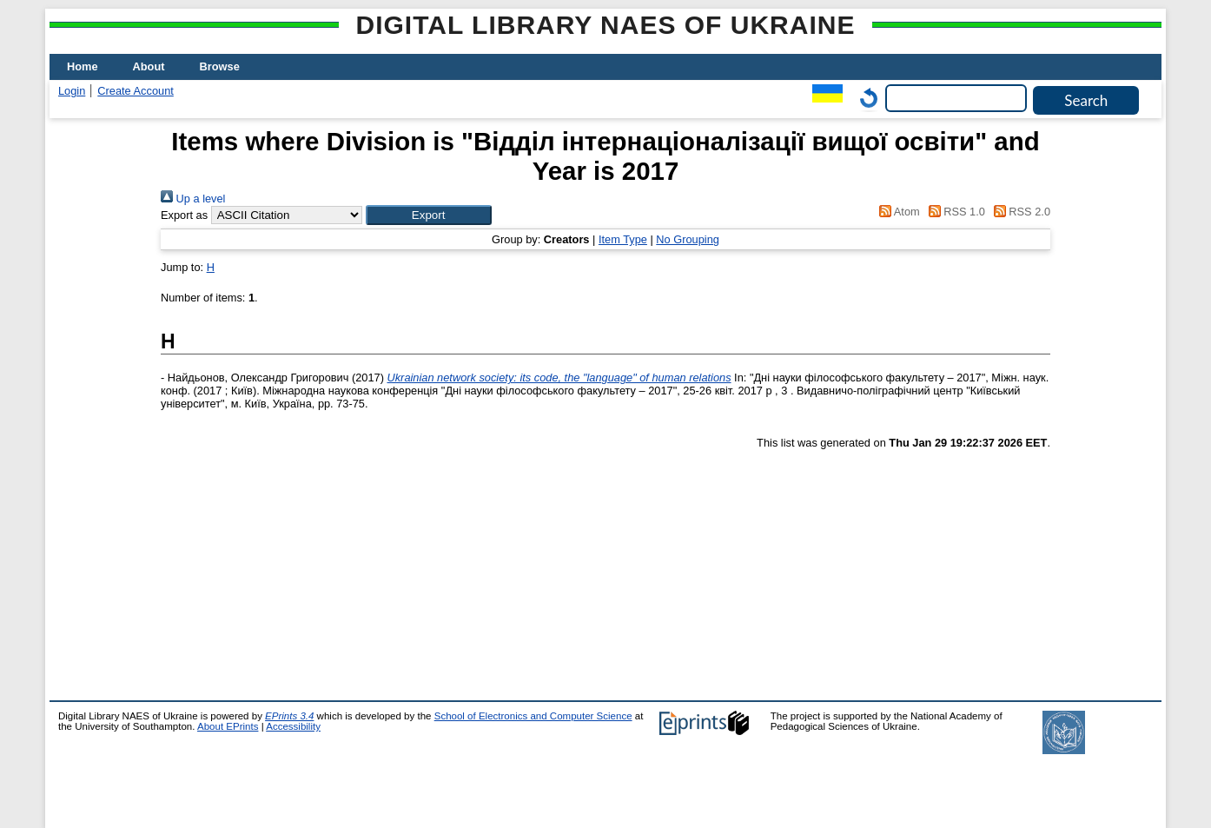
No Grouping (687, 239)
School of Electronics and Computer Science (533, 716)
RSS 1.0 (954, 211)
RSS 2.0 (1019, 211)
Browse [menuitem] (220, 66)
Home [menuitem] (82, 66)
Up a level (193, 198)
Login (71, 90)
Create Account (135, 90)
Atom (897, 211)
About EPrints (227, 726)
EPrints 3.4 (289, 716)
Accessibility (293, 726)
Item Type (623, 239)
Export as (184, 215)
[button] (429, 215)
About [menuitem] (149, 66)
